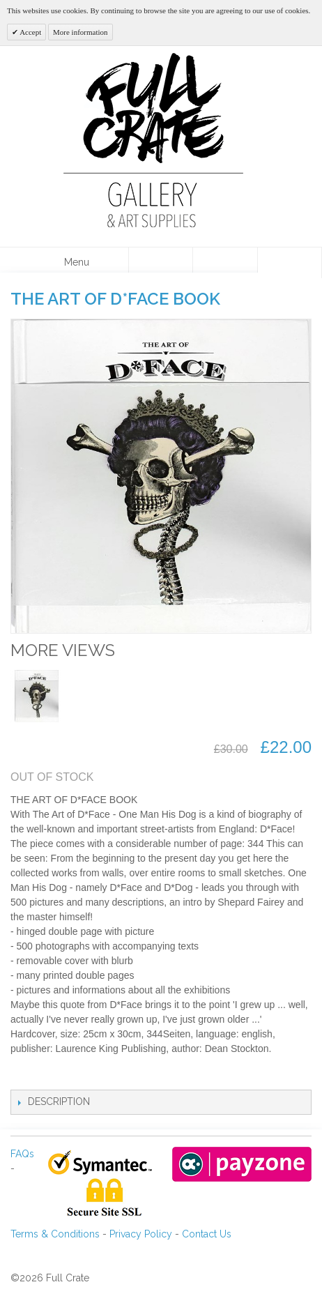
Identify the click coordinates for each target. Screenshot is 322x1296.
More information (80, 32)
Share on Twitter (91, 1076)
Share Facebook (63, 1076)
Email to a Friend (35, 1076)
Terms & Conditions (55, 1234)
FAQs (22, 1153)
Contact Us (206, 1234)
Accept (29, 32)
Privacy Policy (140, 1234)
